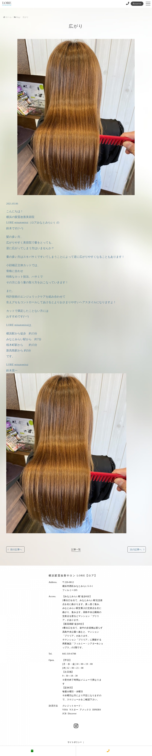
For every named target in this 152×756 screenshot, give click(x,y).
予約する (38, 750)
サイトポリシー (75, 742)
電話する (114, 750)
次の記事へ (136, 549)
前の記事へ (16, 549)
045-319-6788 (69, 654)
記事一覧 (76, 549)
